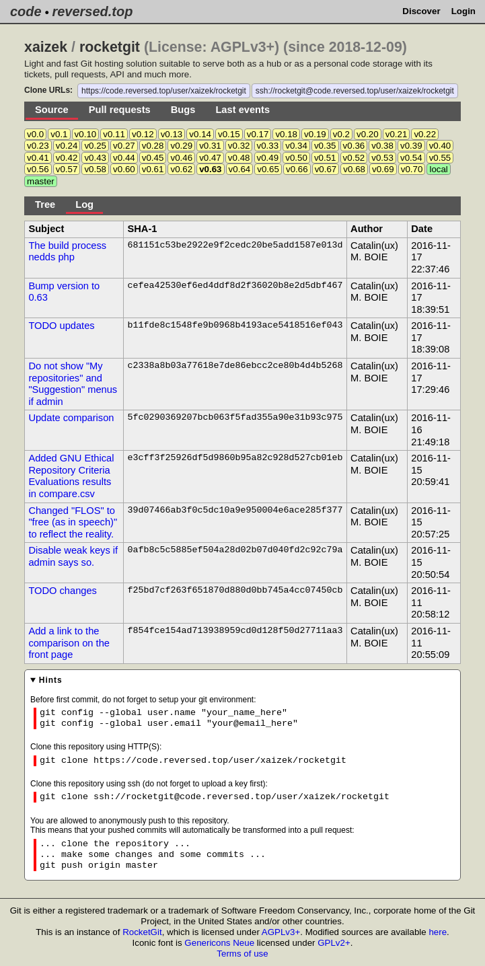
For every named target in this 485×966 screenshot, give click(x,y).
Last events (242, 109)
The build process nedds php (67, 251)
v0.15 (229, 134)
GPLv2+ (334, 943)
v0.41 (38, 158)
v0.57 (67, 169)
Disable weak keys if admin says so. (73, 556)
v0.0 (35, 134)
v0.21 (396, 134)
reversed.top (92, 11)
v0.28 (153, 146)
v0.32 (239, 146)
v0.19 (315, 134)
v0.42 (67, 158)
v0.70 (412, 169)
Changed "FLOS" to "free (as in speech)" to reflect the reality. (72, 522)
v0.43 (95, 158)
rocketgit (109, 47)
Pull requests (120, 109)
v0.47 (210, 158)
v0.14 (200, 134)
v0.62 (181, 169)
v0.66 (297, 169)
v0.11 (114, 134)
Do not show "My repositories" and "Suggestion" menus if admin (72, 384)
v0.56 (38, 169)
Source (52, 109)
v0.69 (383, 169)
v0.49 (268, 158)
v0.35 (325, 146)
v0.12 (143, 134)
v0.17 (258, 134)
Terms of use (242, 954)
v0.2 (341, 134)
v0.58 (95, 169)
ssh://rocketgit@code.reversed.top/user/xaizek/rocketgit (355, 91)
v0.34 (296, 146)
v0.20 (368, 134)
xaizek (45, 47)
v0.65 (268, 169)
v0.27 (124, 146)
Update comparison (71, 417)
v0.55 (440, 158)
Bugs (183, 109)
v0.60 (124, 169)
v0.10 (86, 134)
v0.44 (124, 158)
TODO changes (62, 590)
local (438, 169)
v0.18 (286, 134)
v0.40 (440, 146)
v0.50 (296, 158)
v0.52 (354, 158)
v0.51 (325, 158)
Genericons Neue (219, 943)
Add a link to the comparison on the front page (69, 643)
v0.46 (181, 158)
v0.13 (172, 134)
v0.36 (354, 146)
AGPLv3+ (281, 932)
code (26, 11)
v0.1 (58, 134)
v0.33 (268, 146)
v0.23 (38, 146)
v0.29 (181, 146)
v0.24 (67, 146)
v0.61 (153, 169)
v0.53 (382, 158)
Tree (45, 204)
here (437, 932)
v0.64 (240, 169)
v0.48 (239, 158)
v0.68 (354, 169)
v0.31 (210, 146)
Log (84, 204)
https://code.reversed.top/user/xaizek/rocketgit (163, 91)
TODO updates (61, 325)
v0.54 (411, 158)
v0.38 (382, 146)
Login (463, 11)
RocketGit (142, 932)
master (40, 181)
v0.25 (95, 146)
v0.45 (153, 158)
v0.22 (425, 134)
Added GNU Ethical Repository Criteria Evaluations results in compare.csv (71, 476)
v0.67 (326, 169)
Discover (421, 11)
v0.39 (411, 146)
